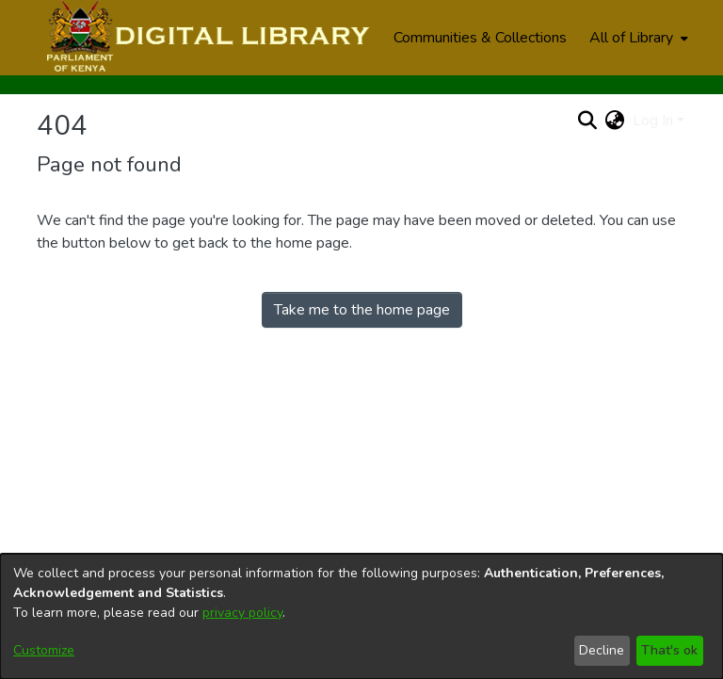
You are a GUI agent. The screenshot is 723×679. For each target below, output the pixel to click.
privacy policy (242, 613)
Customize (43, 650)
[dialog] (361, 616)
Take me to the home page (362, 309)
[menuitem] (637, 37)
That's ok (669, 650)
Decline (601, 650)
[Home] (206, 37)
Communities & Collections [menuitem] (480, 37)
